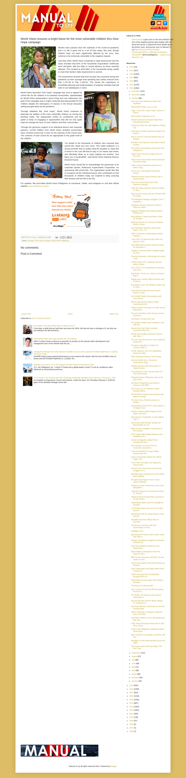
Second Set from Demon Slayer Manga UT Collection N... (147, 602)
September (136, 653)
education (30, 241)
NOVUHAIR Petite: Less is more (144, 107)
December (135, 91)
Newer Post (26, 314)
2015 (131, 700)
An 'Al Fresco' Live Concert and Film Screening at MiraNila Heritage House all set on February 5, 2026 (75, 378)
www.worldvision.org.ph (38, 186)
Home (70, 314)
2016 (131, 696)
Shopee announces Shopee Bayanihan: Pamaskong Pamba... (147, 121)
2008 (131, 724)
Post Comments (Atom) (41, 318)
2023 (131, 77)
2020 (131, 88)
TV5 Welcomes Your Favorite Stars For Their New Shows (146, 373)
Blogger (113, 766)
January (134, 681)
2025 (131, 70)
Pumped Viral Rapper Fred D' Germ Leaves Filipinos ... (145, 481)
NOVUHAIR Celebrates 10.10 (143, 116)
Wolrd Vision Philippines (60, 241)
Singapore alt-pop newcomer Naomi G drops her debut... (146, 206)
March (134, 674)
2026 (131, 67)
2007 (131, 728)
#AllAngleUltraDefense (158, 52)
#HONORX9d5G (153, 50)
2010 (131, 717)
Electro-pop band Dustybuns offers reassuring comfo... (145, 303)
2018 (131, 689)
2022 (131, 81)
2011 (131, 714)
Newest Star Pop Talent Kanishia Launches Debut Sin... (144, 329)
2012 (131, 710)
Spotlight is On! (137, 531)
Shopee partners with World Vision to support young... (146, 367)
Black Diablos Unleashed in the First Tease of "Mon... (145, 553)
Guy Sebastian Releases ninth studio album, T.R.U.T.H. (146, 229)
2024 (131, 74)
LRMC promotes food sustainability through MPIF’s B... (145, 575)
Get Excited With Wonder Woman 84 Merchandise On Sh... (146, 424)
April (133, 670)
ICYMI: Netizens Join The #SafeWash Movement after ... (146, 352)
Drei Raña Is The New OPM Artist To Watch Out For (54, 326)
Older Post (114, 314)
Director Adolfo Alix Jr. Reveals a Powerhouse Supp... (144, 361)
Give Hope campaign (43, 241)
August (134, 656)
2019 (131, 685)
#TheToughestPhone (140, 52)
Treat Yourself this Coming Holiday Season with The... (145, 452)
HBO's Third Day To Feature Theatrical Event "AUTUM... (146, 613)
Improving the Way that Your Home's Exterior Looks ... (145, 292)
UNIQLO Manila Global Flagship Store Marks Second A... (146, 412)
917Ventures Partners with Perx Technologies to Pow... (144, 526)
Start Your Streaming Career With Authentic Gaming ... (144, 183)
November (135, 95)
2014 (131, 703)
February (135, 678)
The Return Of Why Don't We (142, 319)
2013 (131, 707)
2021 (131, 85)
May (133, 667)
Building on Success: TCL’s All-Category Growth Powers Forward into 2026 (64, 365)
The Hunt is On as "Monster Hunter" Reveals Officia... (145, 390)
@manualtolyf (137, 39)
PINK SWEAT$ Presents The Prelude (146, 357)
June (133, 663)
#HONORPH (137, 55)
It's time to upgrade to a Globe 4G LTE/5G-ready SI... (144, 346)
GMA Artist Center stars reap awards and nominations (55, 339)
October (134, 98)
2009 (131, 721)
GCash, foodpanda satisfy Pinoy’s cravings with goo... (144, 441)
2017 (131, 692)
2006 (131, 731)
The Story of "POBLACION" (142, 586)
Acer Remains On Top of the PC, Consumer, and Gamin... (144, 447)
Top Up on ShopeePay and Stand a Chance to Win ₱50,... (145, 384)
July (133, 660)
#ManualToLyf (140, 50)
